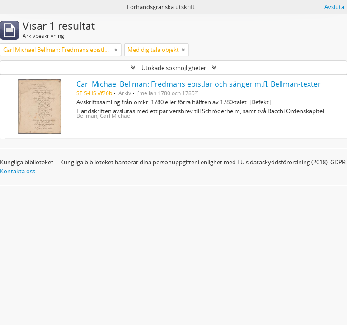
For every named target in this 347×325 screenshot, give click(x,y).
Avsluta (334, 7)
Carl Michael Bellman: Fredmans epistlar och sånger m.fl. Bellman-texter (198, 84)
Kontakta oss (17, 171)
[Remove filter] (116, 49)
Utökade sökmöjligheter (173, 68)
